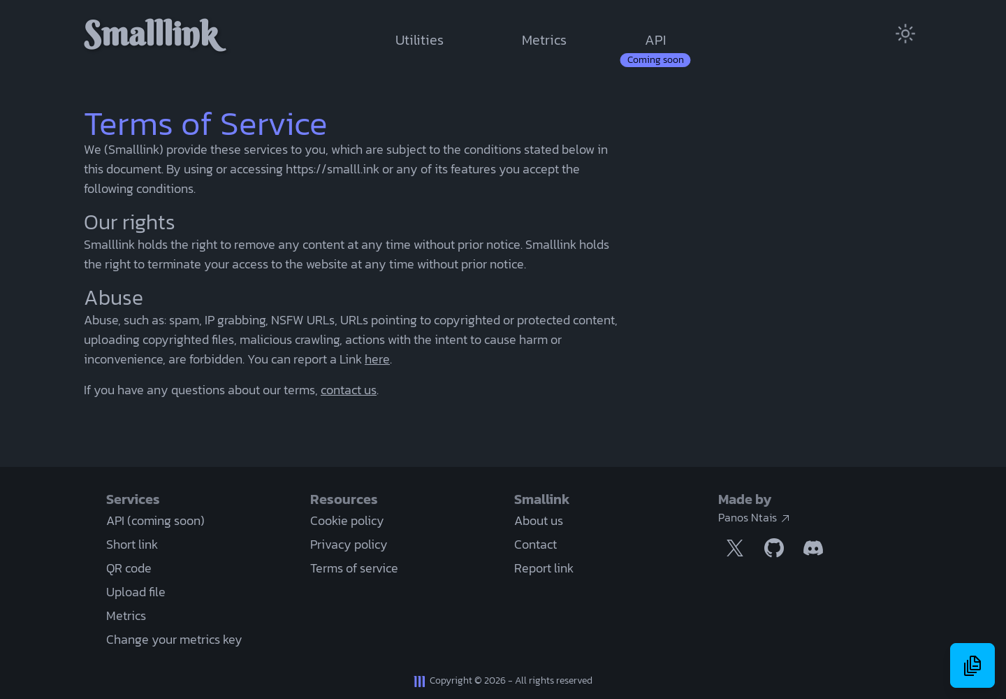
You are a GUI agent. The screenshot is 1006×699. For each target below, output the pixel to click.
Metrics (544, 39)
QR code (129, 568)
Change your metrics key (174, 639)
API (655, 39)
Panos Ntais (754, 517)
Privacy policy (349, 544)
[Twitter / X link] (735, 548)
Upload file (136, 591)
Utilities (419, 39)
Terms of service (354, 568)
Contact (535, 544)
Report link (544, 568)
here (377, 359)
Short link (132, 544)
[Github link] (774, 548)
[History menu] (972, 665)
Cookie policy (347, 520)
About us (538, 520)
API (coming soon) (155, 520)
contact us (349, 389)
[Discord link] (813, 548)
